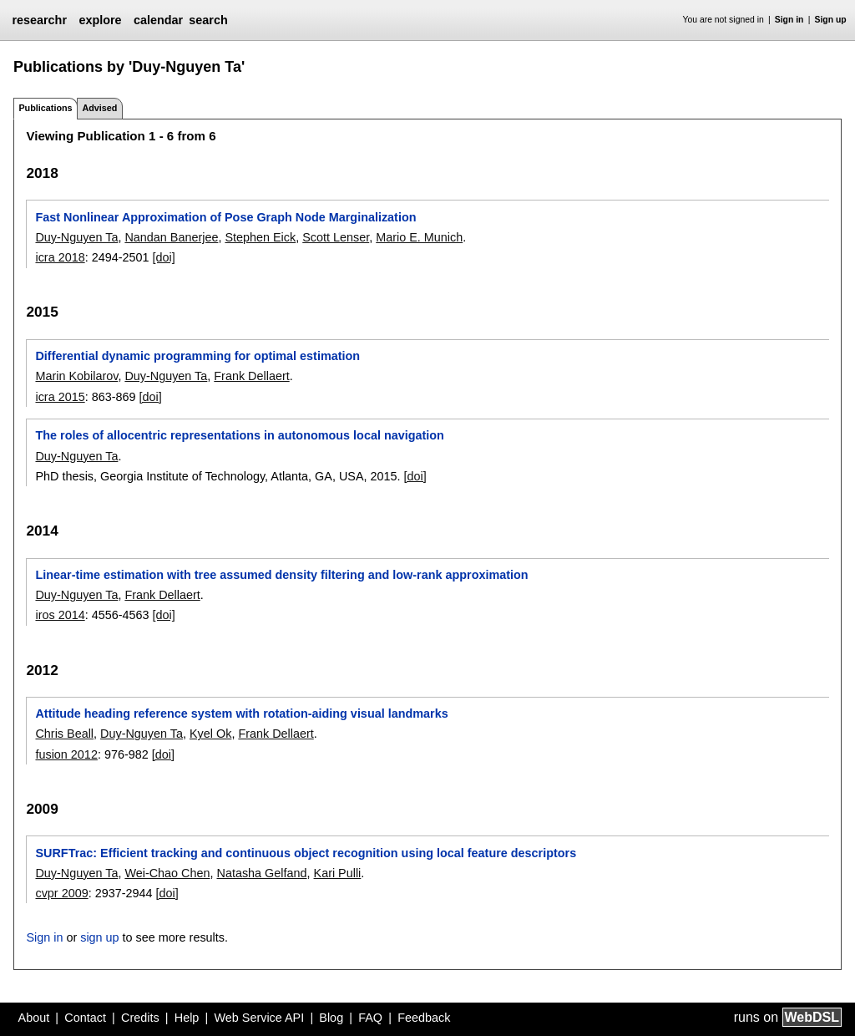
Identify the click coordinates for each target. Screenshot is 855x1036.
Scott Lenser (335, 237)
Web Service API (259, 1017)
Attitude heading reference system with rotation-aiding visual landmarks (241, 713)
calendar (158, 20)
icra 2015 (59, 397)
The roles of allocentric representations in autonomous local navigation (239, 435)
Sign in (789, 19)
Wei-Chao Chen (167, 873)
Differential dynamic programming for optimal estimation (197, 356)
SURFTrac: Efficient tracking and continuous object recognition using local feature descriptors (305, 853)
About (34, 1017)
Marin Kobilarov (76, 376)
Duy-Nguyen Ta (76, 237)
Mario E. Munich (419, 237)
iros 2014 (59, 615)
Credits (140, 1017)
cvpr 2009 (61, 893)
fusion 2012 (66, 754)
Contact (85, 1017)
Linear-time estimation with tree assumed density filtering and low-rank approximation (281, 574)
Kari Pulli (338, 873)
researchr (39, 20)
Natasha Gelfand (262, 873)
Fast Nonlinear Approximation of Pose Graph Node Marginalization (225, 217)
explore (99, 20)
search (208, 20)
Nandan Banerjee (171, 237)
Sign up (831, 19)
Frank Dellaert (251, 376)
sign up (99, 937)
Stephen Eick (260, 237)
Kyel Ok (210, 733)
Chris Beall (64, 733)
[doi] (164, 257)
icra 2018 (59, 257)
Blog (331, 1017)
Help (187, 1017)
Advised (99, 108)
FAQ (370, 1017)
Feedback (423, 1017)
